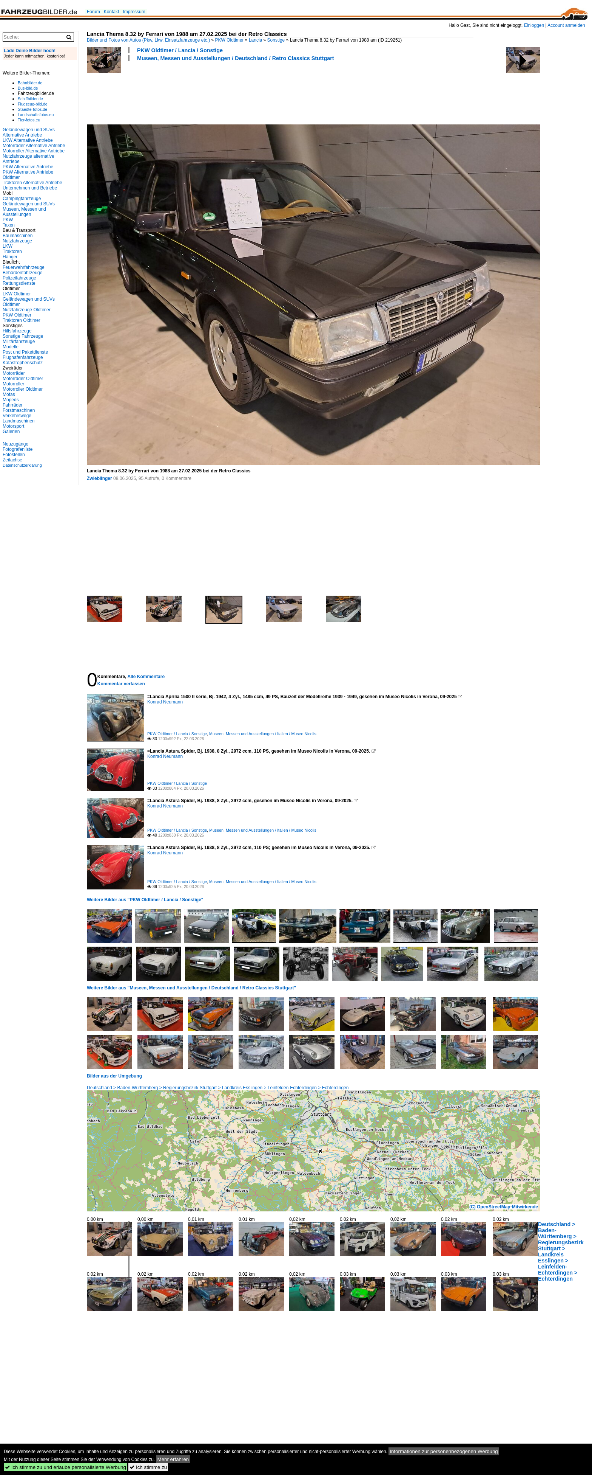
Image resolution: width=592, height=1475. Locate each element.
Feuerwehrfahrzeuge (24, 267)
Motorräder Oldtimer (23, 378)
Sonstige (276, 40)
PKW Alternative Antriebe (28, 166)
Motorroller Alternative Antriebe (34, 151)
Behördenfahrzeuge (22, 272)
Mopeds (11, 399)
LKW (7, 246)
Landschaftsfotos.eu (36, 114)
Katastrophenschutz (23, 362)
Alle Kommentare (146, 676)
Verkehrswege (17, 415)
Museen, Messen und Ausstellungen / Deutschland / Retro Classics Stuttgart (235, 58)
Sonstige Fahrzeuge (23, 336)
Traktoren (12, 251)
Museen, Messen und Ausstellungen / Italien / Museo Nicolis (262, 733)
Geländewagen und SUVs (29, 203)
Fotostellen (14, 454)
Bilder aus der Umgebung (114, 1076)
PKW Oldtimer (229, 40)
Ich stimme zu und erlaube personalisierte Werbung (65, 1467)
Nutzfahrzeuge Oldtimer (27, 309)
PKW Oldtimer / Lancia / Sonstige (180, 50)
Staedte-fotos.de (32, 109)
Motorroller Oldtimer (23, 389)
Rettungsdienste (19, 283)
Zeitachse (12, 460)
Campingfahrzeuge (22, 198)
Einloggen (534, 25)
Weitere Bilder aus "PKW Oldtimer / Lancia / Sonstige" (145, 899)
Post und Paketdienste (25, 352)
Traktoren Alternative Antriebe (32, 182)
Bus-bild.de (28, 88)
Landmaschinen (19, 421)
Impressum (134, 11)
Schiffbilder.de (30, 98)
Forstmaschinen (19, 410)
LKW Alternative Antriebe (28, 140)
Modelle (10, 346)
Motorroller (13, 384)
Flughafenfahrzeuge (23, 357)
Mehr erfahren (173, 1459)
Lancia (255, 40)
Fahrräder (13, 405)
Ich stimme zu (148, 1467)
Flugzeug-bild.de (33, 104)
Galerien (11, 431)
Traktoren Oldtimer (21, 320)
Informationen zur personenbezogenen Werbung (444, 1451)
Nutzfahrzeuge (17, 241)
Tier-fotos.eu (29, 120)
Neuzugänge (15, 444)
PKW (8, 219)
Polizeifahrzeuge (19, 278)
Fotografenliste (17, 449)
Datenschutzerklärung (22, 465)
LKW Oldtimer (17, 294)
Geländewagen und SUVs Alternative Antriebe (29, 132)
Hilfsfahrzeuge (17, 331)
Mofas (9, 394)
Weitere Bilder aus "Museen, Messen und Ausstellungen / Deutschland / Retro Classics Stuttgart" (191, 988)
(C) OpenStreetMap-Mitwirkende (503, 1207)
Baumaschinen (17, 235)
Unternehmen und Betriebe (30, 188)
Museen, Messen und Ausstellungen (24, 211)
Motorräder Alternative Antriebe (34, 145)
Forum (93, 11)
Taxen (9, 225)
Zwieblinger (99, 478)
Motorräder (14, 373)
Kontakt (111, 11)
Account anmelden (566, 25)
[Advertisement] (224, 92)
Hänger (10, 256)
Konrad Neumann (165, 702)
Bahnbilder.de (30, 83)
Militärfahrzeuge (19, 341)
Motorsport (13, 426)
